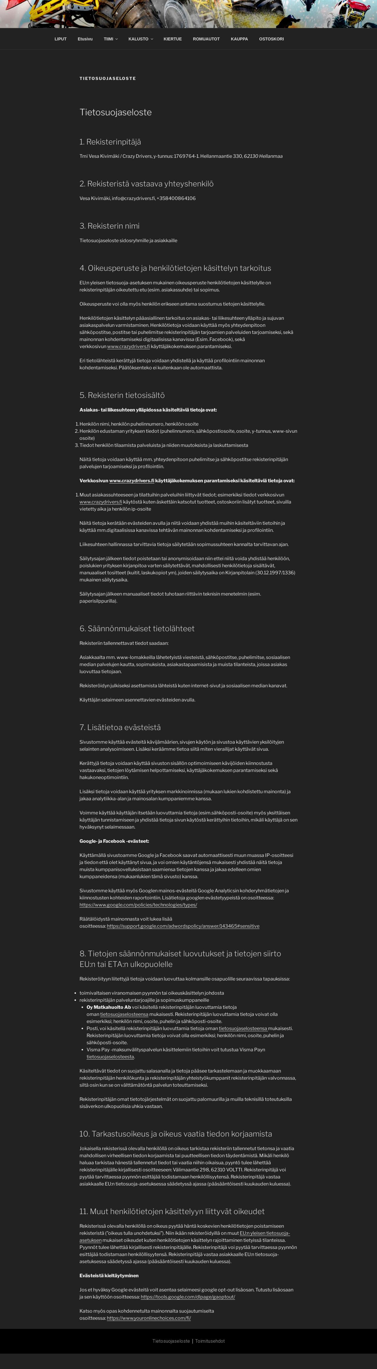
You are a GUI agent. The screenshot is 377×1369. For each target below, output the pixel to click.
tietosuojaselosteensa (124, 1014)
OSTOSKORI (271, 39)
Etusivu (85, 39)
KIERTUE (173, 39)
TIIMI (111, 39)
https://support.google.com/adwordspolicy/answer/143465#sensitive (183, 926)
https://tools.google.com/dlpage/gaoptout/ (188, 1297)
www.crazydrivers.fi (128, 346)
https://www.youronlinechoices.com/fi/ (149, 1318)
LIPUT (61, 39)
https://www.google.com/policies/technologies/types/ (138, 905)
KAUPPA (239, 39)
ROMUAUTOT (206, 39)
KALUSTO (141, 39)
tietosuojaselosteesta (110, 1057)
